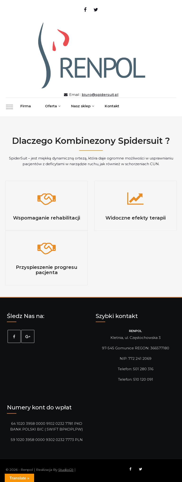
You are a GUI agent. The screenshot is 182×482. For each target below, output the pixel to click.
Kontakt (112, 106)
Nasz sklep (81, 106)
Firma (25, 106)
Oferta (51, 106)
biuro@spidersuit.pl (100, 94)
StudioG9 (65, 470)
